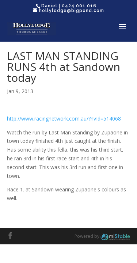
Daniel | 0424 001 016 (68, 5)
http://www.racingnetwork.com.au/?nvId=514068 (64, 118)
